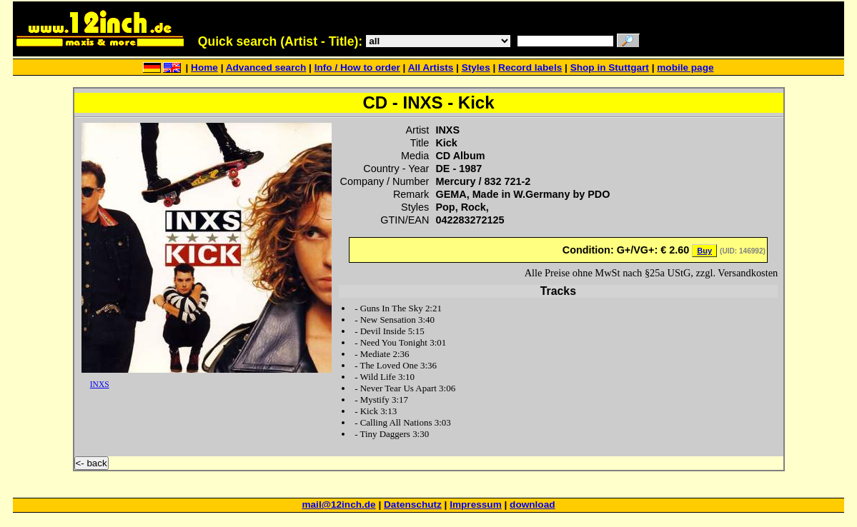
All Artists (431, 67)
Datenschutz (413, 504)
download (532, 504)
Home (204, 67)
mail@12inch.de (338, 504)
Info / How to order (357, 67)
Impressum (476, 504)
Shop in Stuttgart (609, 67)
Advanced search (266, 67)
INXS (99, 384)
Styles (476, 67)
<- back (91, 463)
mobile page (685, 67)
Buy (704, 250)
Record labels (530, 67)
